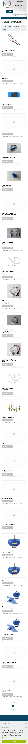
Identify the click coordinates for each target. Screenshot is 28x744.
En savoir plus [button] (5, 737)
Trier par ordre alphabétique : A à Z (10, 26)
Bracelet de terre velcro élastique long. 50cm (7, 186)
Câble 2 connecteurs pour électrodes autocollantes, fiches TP (8, 273)
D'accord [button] (14, 741)
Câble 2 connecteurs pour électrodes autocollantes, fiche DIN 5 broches (9, 215)
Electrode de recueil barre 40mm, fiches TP (8, 635)
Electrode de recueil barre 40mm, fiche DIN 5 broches (8, 607)
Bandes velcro (5, 131)
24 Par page (5, 29)
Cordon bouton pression (7, 498)
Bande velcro (5, 78)
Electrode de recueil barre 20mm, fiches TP (8, 579)
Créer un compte (7, 54)
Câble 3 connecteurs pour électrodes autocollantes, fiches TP (8, 390)
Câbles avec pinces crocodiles (8, 444)
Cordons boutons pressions (8, 524)
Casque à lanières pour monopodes (7, 471)
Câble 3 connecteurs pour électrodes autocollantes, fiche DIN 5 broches (9, 302)
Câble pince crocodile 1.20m (8, 417)
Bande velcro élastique (7, 104)
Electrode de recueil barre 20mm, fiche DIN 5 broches (8, 551)
